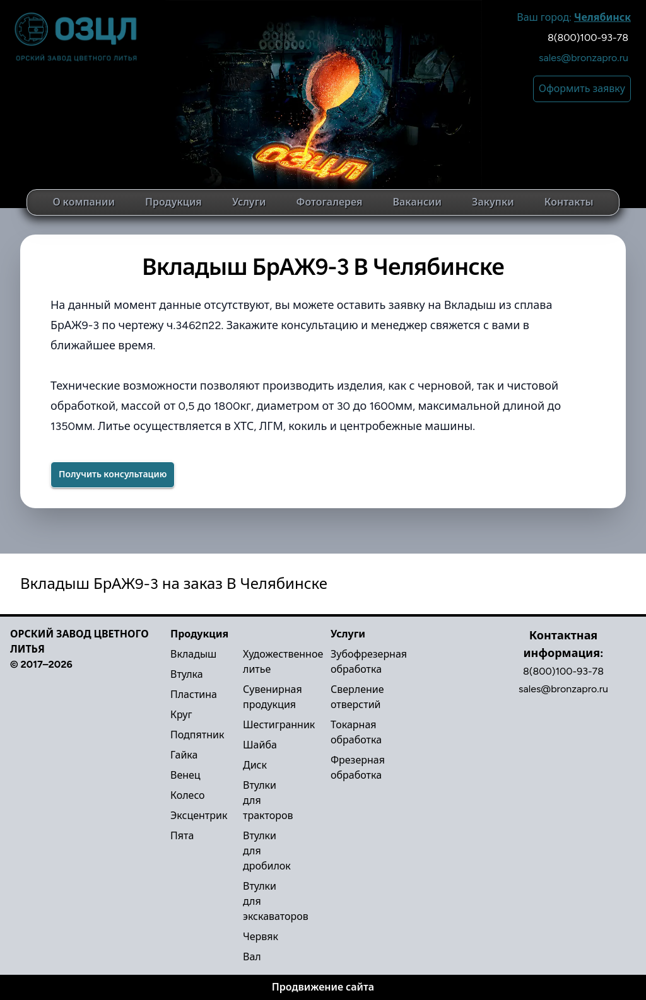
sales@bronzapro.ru (583, 58)
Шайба (260, 745)
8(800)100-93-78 (588, 38)
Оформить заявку (582, 89)
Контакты (569, 202)
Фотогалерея (329, 202)
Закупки (493, 202)
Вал (252, 957)
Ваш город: (574, 17)
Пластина (193, 695)
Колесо (187, 795)
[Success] (112, 475)
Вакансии (417, 202)
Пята (182, 836)
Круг (181, 715)
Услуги (249, 202)
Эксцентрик (198, 816)
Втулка (186, 674)
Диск (255, 765)
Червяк (260, 937)
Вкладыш (193, 654)
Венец (185, 775)
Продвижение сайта (323, 987)
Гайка (183, 755)
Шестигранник (279, 725)
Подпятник (197, 735)
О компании (83, 202)
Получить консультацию (113, 474)
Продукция (173, 202)
